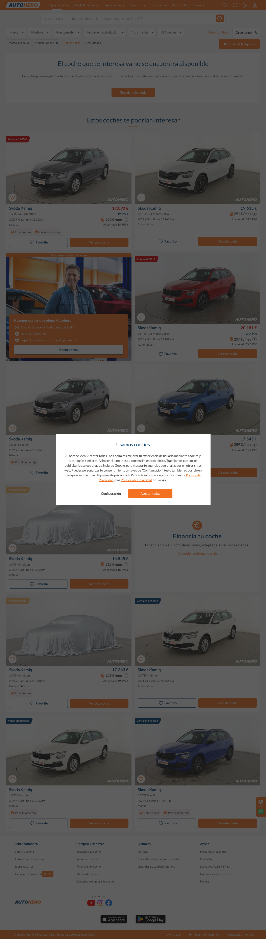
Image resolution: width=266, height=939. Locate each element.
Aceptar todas (150, 493)
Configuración (111, 493)
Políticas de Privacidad (136, 480)
